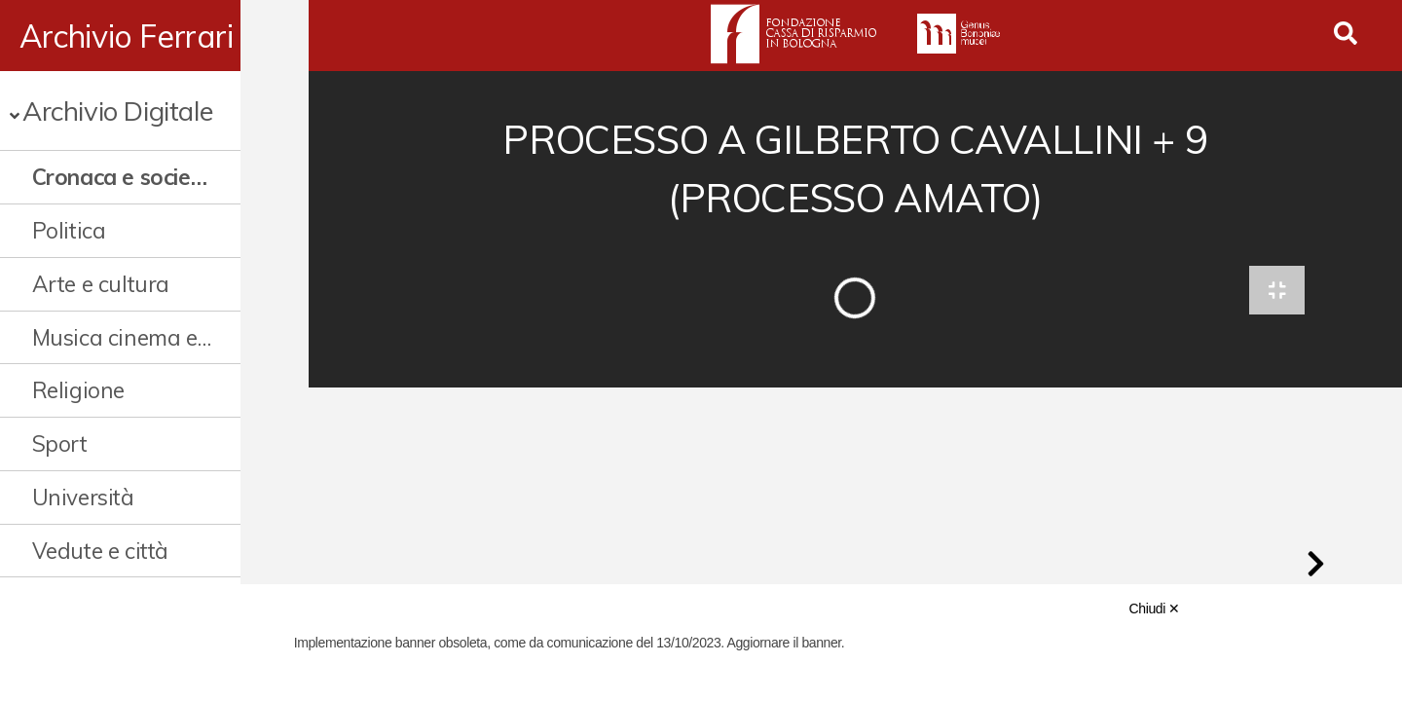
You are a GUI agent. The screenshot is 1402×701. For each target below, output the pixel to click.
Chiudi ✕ (1154, 608)
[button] (1315, 568)
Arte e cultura (100, 284)
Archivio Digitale (117, 110)
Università (83, 497)
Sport (60, 443)
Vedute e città (100, 550)
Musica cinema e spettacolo (151, 337)
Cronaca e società (122, 177)
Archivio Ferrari (126, 36)
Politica (69, 230)
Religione (78, 390)
